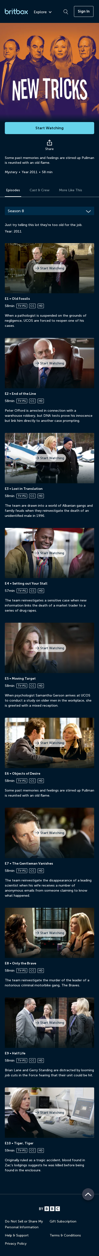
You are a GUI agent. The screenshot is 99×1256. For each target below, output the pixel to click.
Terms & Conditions (65, 1235)
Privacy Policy (15, 1244)
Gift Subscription (63, 1221)
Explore (43, 12)
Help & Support (17, 1235)
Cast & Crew (39, 190)
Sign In (84, 11)
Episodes (13, 190)
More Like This (70, 190)
